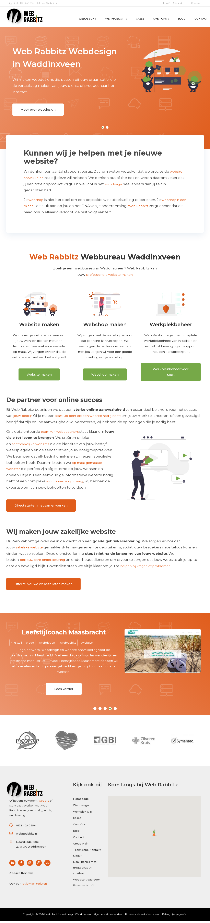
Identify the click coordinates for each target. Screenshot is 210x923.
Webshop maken (105, 377)
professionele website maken (109, 275)
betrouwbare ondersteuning (45, 560)
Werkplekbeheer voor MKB (171, 374)
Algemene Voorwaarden (107, 915)
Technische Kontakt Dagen (87, 855)
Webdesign (87, 18)
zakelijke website (31, 548)
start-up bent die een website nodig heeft (95, 418)
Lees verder (63, 689)
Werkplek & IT (116, 18)
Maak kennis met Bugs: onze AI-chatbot (84, 870)
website (87, 641)
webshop (36, 200)
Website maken (39, 377)
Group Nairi (80, 845)
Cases (140, 18)
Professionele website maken (142, 915)
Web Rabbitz (149, 206)
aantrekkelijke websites (32, 446)
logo (31, 641)
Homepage (81, 798)
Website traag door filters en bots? (86, 886)
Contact (196, 2)
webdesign (115, 184)
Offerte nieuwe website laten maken (43, 584)
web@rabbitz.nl (51, 2)
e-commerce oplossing (67, 483)
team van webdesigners (62, 434)
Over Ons (161, 18)
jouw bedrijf (23, 418)
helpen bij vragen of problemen (153, 566)
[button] (154, 832)
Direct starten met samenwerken (41, 507)
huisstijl (17, 641)
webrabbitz (68, 641)
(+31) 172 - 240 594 (22, 2)
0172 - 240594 (26, 825)
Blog (182, 18)
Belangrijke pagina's (174, 915)
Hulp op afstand (172, 2)
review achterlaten (34, 883)
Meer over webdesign (38, 110)
